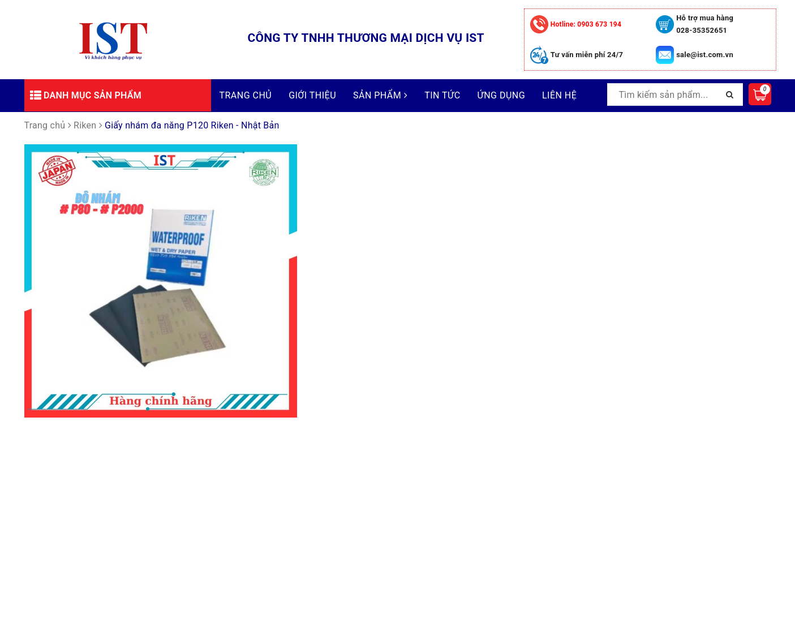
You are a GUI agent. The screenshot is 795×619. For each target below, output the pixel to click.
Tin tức (442, 95)
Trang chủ (246, 95)
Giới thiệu (312, 95)
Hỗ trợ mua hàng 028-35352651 (704, 24)
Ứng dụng (501, 95)
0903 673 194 (586, 24)
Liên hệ (559, 95)
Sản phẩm (380, 95)
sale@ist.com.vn (704, 54)
